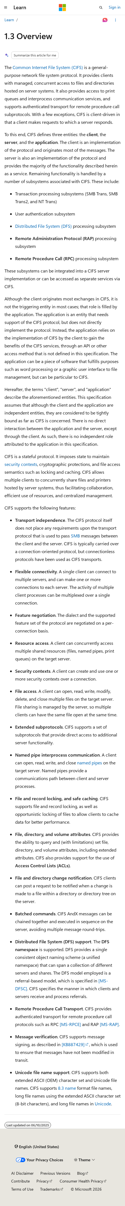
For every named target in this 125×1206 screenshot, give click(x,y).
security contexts (20, 464)
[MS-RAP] (109, 1024)
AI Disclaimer (22, 1173)
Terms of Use (22, 1189)
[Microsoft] (62, 7)
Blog (81, 1173)
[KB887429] (73, 1044)
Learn (9, 19)
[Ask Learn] (105, 20)
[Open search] (101, 8)
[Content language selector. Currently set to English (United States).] (36, 1146)
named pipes (89, 763)
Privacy (42, 1181)
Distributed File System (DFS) (43, 226)
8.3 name (67, 1088)
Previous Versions (55, 1173)
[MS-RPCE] (70, 1024)
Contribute (20, 1181)
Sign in (115, 7)
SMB (75, 536)
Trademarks (50, 1189)
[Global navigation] (5, 8)
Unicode (103, 1104)
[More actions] (116, 20)
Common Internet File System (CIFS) (48, 67)
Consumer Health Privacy (81, 1181)
